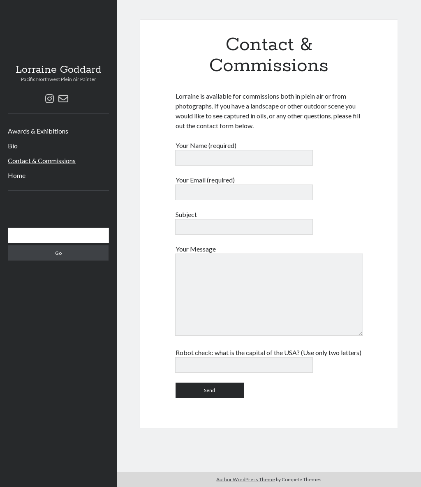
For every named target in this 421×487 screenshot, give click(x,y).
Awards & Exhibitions (38, 131)
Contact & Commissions (42, 160)
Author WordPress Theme (245, 479)
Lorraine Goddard (59, 69)
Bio (13, 146)
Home (16, 175)
